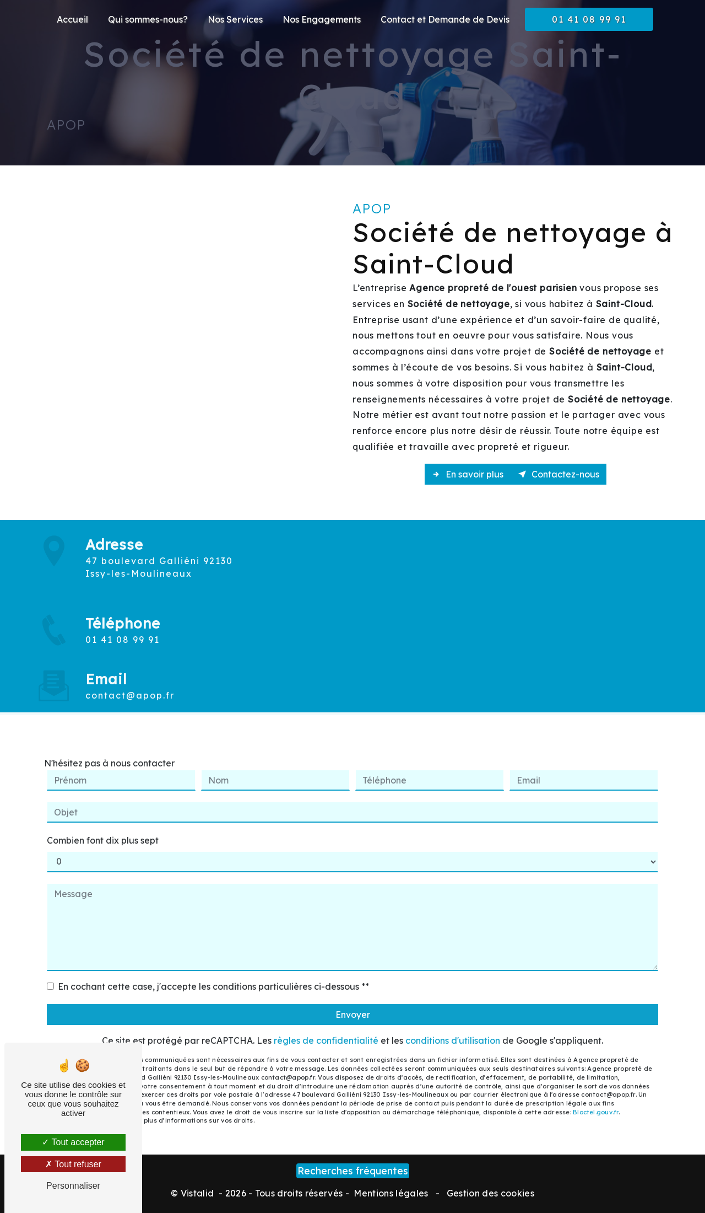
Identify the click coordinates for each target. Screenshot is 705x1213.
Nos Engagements (322, 19)
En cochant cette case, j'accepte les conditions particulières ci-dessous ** (213, 973)
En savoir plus (467, 474)
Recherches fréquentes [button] (352, 1170)
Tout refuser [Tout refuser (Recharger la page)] (73, 1164)
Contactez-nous (558, 474)
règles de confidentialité (326, 1027)
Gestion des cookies (489, 1193)
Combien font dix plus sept (103, 827)
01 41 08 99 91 (589, 19)
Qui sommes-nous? (148, 19)
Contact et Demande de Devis (445, 19)
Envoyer (352, 1001)
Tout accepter (73, 1142)
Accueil (72, 19)
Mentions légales (391, 1193)
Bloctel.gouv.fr (596, 1098)
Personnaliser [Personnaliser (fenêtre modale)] (73, 1185)
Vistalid (198, 1193)
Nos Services (235, 19)
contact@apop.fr (130, 682)
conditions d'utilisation (452, 1027)
